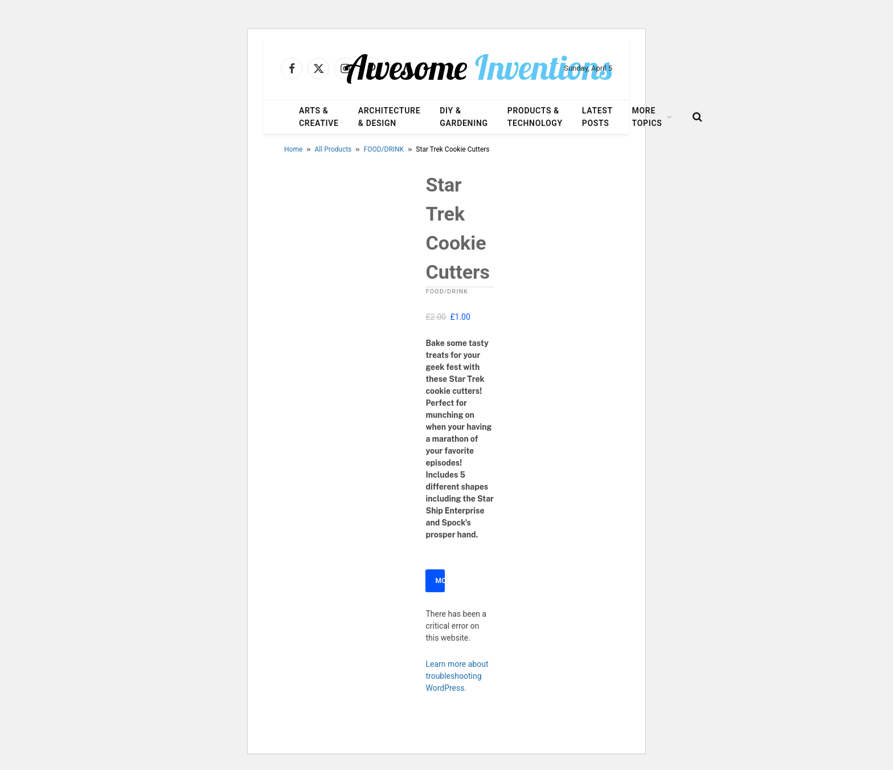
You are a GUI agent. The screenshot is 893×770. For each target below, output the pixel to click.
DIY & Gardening (464, 117)
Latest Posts (597, 117)
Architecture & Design (389, 117)
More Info (440, 581)
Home (293, 149)
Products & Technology (535, 117)
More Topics (647, 117)
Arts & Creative (319, 117)
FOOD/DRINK (384, 149)
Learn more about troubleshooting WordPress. (456, 675)
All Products (333, 149)
